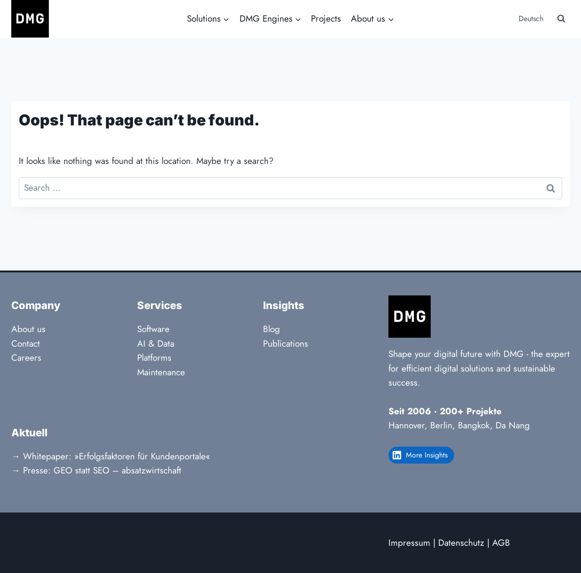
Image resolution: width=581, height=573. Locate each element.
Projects (326, 18)
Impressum (409, 542)
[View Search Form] (561, 18)
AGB (501, 542)
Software (153, 329)
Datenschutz (461, 542)
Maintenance (161, 372)
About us (28, 329)
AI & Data (155, 343)
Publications (285, 343)
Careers (26, 357)
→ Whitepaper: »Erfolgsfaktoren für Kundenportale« (110, 456)
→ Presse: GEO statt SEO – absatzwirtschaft (96, 470)
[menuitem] (530, 19)
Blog (271, 329)
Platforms (154, 357)
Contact (25, 343)
